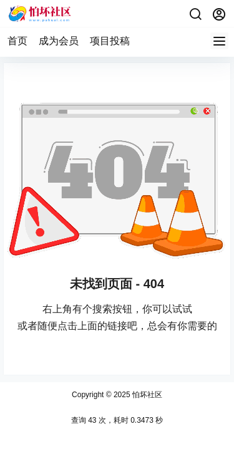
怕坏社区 (146, 394)
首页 (17, 41)
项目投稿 (110, 41)
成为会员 (59, 41)
